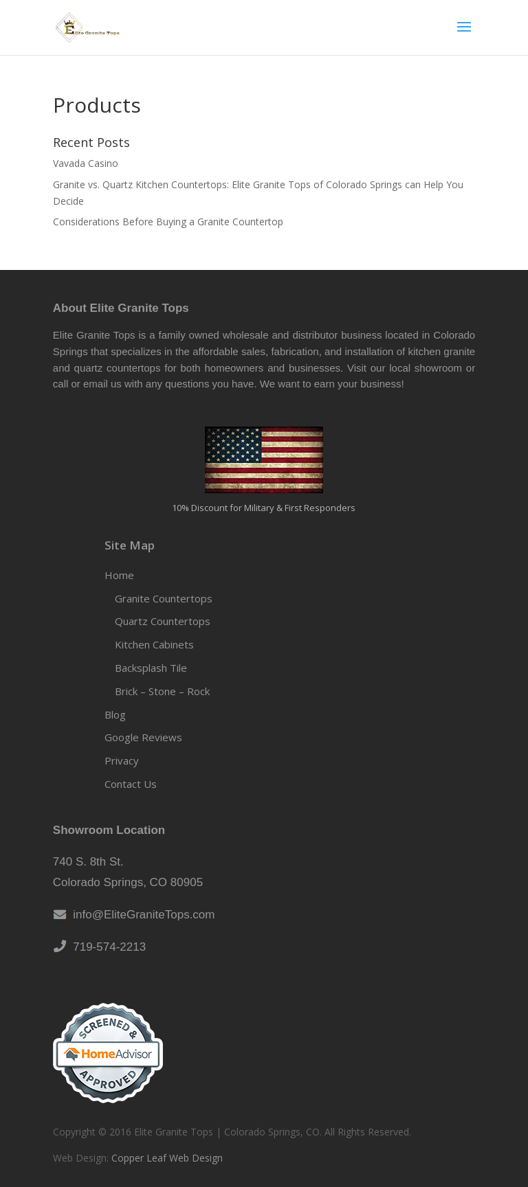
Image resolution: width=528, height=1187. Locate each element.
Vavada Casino (85, 163)
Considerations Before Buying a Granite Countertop (168, 221)
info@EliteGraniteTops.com (141, 914)
